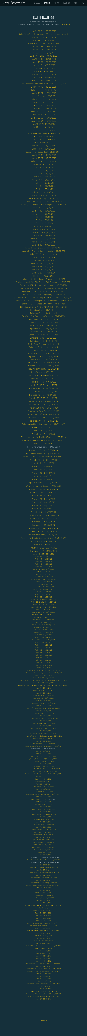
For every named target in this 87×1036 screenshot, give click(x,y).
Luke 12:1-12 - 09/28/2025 (43, 127)
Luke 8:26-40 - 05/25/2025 (43, 183)
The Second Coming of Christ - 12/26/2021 (43, 734)
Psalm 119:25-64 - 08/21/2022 (43, 627)
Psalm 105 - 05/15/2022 (43, 660)
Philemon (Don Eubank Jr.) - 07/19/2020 (43, 991)
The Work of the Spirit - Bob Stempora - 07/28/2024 (43, 316)
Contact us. (43, 1021)
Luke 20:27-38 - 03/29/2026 (43, 46)
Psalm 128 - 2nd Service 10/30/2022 (43, 602)
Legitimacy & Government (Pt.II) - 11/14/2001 (43, 759)
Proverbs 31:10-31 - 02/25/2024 (43, 385)
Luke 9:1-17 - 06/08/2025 (43, 176)
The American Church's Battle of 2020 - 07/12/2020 (43, 994)
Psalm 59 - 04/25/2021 (44, 888)
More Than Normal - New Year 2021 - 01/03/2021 (43, 931)
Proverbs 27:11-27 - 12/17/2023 (43, 417)
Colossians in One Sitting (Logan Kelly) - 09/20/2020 (43, 969)
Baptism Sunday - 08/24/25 (43, 142)
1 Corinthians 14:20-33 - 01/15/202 (43, 723)
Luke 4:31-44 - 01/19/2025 (43, 238)
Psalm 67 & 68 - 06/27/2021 (43, 845)
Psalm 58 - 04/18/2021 (43, 890)
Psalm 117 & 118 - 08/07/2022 (43, 632)
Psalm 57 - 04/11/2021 (43, 893)
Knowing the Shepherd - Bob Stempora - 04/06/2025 (43, 204)
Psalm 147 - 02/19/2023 (43, 559)
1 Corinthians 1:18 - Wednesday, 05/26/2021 (43, 867)
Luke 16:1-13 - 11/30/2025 (43, 99)
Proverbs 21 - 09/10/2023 (43, 463)
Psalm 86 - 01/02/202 (43, 731)
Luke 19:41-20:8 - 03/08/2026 (43, 56)
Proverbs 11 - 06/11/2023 (43, 505)
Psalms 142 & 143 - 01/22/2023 (43, 569)
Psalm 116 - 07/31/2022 (43, 635)
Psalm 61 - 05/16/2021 (43, 875)
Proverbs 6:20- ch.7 (37, 515)
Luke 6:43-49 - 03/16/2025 (43, 214)
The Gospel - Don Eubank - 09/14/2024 (43, 133)
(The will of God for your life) (43, 908)
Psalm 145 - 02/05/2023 (43, 564)
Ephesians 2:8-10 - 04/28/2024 (43, 356)
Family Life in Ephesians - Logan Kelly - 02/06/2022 (43, 708)
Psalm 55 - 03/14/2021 (43, 903)
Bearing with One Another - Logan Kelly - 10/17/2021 (43, 774)
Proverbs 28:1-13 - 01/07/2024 (43, 408)
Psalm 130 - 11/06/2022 (43, 597)
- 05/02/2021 (56, 885)
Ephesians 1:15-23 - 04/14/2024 (43, 362)
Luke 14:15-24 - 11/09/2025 (43, 108)
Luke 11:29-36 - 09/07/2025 (43, 136)
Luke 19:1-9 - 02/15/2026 (43, 65)
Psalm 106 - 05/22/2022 (43, 658)
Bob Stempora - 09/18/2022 (43, 617)
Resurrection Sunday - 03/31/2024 (43, 369)
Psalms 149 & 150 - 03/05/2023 (43, 554)
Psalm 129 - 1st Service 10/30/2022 (43, 599)
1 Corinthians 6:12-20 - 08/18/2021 (43, 814)
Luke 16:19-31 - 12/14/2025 (43, 93)
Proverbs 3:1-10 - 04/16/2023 (43, 531)
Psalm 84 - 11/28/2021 (43, 751)
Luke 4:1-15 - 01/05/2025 (43, 245)
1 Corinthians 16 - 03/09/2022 (43, 691)
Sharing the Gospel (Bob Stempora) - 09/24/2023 (43, 456)
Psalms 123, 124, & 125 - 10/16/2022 (43, 607)
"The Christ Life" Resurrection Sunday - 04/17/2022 (43, 670)
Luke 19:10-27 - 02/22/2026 (43, 62)
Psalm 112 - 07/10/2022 (43, 642)
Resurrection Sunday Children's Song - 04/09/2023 (43, 538)
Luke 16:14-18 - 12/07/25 (43, 96)
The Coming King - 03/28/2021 (43, 898)
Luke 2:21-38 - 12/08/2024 (43, 257)
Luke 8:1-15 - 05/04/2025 (43, 192)
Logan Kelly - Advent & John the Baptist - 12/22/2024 (43, 251)
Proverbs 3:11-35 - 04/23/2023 (43, 528)
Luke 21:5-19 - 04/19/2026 (43, 37)
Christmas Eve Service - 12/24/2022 (43, 579)
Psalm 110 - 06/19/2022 (43, 648)
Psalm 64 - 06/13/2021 (43, 855)
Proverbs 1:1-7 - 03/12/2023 (43, 551)
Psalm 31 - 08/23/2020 (44, 979)
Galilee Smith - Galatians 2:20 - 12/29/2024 (43, 248)
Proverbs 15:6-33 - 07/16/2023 (43, 489)
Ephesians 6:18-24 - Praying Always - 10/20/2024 (43, 279)
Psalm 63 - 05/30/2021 (44, 865)
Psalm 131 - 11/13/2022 (43, 594)
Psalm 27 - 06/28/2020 (44, 999)
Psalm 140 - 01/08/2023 (43, 574)
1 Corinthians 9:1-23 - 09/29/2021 (43, 787)
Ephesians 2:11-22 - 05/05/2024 (43, 353)
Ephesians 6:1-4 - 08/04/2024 (43, 313)
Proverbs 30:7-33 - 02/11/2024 (43, 391)
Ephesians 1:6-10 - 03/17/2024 (43, 375)
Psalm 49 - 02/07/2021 (43, 918)
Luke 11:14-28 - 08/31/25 (43, 139)
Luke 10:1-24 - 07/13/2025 (43, 161)
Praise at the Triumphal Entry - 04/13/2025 (43, 201)
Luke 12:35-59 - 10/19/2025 (43, 118)
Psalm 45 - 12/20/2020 (43, 936)
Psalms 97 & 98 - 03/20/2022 (43, 683)
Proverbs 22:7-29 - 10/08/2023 (43, 450)
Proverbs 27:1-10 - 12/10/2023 (43, 421)
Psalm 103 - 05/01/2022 (43, 665)
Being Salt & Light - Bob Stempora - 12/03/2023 (43, 424)
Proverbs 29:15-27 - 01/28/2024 (43, 398)
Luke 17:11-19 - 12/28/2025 (43, 87)
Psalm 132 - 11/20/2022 (43, 592)
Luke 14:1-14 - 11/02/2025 (43, 111)
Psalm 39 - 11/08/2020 (43, 951)
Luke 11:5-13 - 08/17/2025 (43, 145)
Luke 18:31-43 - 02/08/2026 (43, 68)
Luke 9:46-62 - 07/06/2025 (43, 164)
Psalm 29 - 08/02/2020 (44, 986)
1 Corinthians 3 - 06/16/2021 (43, 852)
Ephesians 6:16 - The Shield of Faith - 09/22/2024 (43, 291)
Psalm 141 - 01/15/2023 (43, 572)
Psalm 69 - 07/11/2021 (43, 837)
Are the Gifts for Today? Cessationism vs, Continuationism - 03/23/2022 (43, 680)
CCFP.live (65, 24)
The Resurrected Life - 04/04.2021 (43, 895)
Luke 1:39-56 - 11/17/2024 (43, 266)
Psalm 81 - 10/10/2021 (43, 779)
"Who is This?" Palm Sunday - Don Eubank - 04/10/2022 (44, 673)
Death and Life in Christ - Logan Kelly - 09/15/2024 (43, 294)
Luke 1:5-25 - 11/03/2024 (43, 273)
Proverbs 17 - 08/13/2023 (43, 476)
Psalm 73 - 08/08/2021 (43, 822)
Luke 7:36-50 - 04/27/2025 (43, 195)
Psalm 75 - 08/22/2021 (44, 812)
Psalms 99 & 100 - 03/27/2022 (43, 678)
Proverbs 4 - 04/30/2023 (43, 525)
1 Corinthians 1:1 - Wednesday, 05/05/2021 (43, 883)
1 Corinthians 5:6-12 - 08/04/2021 (43, 824)
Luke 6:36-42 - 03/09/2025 (43, 217)
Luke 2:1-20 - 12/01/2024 (43, 260)
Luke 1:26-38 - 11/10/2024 (43, 269)
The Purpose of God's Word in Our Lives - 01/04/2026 (43, 84)
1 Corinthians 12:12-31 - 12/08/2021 (43, 744)
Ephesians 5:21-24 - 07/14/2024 (43, 322)
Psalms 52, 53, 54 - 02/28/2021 (43, 910)
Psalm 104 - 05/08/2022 (43, 663)
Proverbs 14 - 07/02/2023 (43, 495)
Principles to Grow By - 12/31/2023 (43, 411)
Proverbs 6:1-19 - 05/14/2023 (43, 518)
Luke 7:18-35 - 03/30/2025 (43, 207)
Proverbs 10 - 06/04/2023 (43, 508)
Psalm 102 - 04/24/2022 (43, 668)
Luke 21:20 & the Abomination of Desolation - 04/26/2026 (43, 34)
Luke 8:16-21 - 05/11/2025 (43, 189)
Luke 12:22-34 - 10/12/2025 (43, 121)
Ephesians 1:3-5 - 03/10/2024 (43, 378)
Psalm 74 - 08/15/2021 (43, 817)
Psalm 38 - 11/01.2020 (43, 953)
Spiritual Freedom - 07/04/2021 (43, 840)
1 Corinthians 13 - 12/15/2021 (43, 739)
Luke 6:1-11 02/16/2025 (43, 226)
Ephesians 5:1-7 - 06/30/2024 (43, 328)
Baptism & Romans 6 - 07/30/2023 (43, 482)
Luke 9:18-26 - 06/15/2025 (43, 173)
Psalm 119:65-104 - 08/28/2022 (43, 625)
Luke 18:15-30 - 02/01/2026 (43, 71)
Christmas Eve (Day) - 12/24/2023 (43, 414)
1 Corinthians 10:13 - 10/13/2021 (43, 776)
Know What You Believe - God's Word (38, 885)
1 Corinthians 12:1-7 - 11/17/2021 (43, 756)
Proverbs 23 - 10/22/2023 (43, 443)
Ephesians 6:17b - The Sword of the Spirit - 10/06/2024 (43, 285)
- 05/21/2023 (52, 515)
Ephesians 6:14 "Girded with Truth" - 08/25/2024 (43, 304)
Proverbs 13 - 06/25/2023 (43, 499)
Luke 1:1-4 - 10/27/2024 (43, 276)
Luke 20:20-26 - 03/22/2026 (43, 49)
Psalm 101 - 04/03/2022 (43, 675)
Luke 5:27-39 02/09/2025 (43, 229)
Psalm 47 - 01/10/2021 (43, 928)
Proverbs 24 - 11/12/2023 (43, 434)
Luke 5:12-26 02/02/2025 (43, 232)
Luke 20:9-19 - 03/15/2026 (43, 53)
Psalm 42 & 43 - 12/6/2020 (43, 941)
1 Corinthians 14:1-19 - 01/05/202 (43, 728)
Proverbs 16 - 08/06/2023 (43, 479)
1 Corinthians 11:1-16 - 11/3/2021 (43, 766)
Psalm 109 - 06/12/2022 (43, 650)
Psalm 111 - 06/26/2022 (43, 645)
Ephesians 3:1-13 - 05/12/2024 (43, 350)
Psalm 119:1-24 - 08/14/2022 (43, 630)
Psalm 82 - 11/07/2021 (43, 764)
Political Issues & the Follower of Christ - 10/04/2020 (43, 963)
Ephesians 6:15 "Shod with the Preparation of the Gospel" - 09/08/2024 (43, 297)
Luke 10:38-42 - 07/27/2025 (43, 155)
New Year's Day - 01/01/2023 (44, 577)
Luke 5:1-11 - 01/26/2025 (43, 235)
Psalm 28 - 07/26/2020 (44, 989)
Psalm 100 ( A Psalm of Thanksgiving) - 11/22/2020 (43, 946)
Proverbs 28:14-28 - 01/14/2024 (43, 404)
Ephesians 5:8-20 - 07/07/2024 (43, 325)
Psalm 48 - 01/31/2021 (43, 921)
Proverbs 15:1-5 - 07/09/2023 (43, 492)
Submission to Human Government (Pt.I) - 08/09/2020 (43, 984)
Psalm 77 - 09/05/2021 (43, 802)
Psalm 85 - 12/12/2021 (44, 741)
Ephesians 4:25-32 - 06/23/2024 (43, 331)
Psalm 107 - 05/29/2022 (43, 655)
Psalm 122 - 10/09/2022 (43, 610)
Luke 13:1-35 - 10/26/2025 (43, 114)
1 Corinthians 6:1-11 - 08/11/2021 (43, 819)
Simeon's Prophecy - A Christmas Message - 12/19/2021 (44, 736)
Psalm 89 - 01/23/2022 (43, 716)
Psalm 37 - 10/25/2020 (43, 956)
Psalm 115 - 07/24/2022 (43, 637)
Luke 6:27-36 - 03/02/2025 (43, 220)
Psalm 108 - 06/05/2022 (43, 653)
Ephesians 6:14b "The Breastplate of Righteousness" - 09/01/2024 (43, 300)
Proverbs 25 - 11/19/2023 (43, 430)
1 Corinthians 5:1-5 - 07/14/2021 (43, 835)
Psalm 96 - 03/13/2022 (43, 688)
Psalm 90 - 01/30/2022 (43, 711)
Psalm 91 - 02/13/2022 (44, 706)
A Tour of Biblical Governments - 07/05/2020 (43, 996)
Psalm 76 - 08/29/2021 (44, 807)
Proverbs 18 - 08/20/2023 (43, 473)
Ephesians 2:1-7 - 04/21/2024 (43, 359)
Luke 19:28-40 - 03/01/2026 (43, 59)
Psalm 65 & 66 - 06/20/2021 (43, 850)
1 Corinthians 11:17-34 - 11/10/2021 (43, 761)
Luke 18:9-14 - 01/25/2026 (43, 74)
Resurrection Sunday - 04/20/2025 (43, 198)
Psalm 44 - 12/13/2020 (43, 938)
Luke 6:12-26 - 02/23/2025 (44, 223)
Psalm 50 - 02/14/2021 (43, 915)
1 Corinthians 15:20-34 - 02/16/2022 (43, 703)
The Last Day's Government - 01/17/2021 (43, 926)
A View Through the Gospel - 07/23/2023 (43, 486)
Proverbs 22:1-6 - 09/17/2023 (43, 460)
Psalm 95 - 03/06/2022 (43, 693)
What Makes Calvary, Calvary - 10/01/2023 (43, 453)
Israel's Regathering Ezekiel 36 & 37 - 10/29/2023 (43, 440)
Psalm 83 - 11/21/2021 (43, 754)
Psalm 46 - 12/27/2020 (43, 933)
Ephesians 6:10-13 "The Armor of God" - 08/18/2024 (43, 307)
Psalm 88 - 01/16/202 (43, 721)
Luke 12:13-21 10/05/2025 (43, 124)
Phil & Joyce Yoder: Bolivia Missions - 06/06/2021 (43, 860)
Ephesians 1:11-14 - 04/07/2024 (43, 365)
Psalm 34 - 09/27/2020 (43, 966)
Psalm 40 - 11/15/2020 (43, 948)
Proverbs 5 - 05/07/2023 (43, 521)
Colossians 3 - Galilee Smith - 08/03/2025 (44, 152)
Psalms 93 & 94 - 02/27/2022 (43, 698)
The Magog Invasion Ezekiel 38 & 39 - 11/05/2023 (43, 437)
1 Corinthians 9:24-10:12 (43, 782)
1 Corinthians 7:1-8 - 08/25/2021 (43, 809)
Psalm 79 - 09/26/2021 (44, 789)
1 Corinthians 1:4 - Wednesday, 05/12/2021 (43, 878)
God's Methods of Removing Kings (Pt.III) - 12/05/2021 (43, 746)
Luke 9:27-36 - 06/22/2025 (44, 170)
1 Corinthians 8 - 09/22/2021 (43, 792)
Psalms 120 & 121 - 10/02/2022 (43, 612)
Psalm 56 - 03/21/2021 (44, 900)
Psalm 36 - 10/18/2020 (43, 958)
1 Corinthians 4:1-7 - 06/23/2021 (43, 847)
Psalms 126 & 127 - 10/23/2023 (43, 605)
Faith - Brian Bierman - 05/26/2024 (43, 344)
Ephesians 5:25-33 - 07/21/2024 (43, 319)
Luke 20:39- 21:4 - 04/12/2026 (43, 40)
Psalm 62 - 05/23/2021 (43, 870)
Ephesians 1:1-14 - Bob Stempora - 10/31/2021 (43, 769)
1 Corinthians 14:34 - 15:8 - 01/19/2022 (43, 718)
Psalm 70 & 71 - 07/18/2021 (43, 832)
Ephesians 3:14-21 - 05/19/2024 (43, 347)
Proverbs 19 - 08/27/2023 (43, 469)
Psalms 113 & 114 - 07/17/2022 (43, 640)
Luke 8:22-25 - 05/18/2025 (44, 186)
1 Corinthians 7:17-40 (38, 799)
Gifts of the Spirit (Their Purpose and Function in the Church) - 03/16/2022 (43, 685)
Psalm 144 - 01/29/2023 (43, 567)
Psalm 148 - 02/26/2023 (43, 556)
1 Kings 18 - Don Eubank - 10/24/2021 (43, 771)
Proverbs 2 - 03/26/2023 (43, 544)
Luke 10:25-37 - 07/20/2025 (43, 158)
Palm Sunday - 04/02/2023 (43, 541)
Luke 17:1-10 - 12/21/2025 (43, 90)
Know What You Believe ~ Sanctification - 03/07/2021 (43, 905)
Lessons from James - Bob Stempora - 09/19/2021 (43, 794)
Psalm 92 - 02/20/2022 (43, 701)
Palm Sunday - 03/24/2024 (43, 372)
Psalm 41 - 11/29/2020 (43, 943)
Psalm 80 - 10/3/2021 (43, 784)
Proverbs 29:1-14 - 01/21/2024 (43, 401)
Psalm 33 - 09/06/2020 (44, 974)
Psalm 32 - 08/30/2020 (44, 976)
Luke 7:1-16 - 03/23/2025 (43, 211)
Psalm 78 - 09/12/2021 (43, 797)
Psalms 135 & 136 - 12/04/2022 (43, 587)
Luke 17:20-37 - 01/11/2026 (43, 80)
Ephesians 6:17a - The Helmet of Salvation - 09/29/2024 (43, 288)
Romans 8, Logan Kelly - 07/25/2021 (43, 830)
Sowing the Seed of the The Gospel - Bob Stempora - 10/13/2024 (43, 282)
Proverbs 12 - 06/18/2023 (43, 502)
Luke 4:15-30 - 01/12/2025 (43, 242)
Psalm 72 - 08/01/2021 (43, 827)
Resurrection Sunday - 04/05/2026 (43, 43)
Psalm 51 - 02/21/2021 (43, 913)
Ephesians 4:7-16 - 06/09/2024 (43, 338)
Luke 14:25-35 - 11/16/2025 (43, 105)
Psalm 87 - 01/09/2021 (43, 726)
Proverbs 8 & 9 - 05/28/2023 (43, 512)
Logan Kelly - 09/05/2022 (43, 622)
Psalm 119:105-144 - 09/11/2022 (43, 620)
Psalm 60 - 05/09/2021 (43, 880)
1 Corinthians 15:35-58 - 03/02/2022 (43, 696)
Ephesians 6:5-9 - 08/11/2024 (43, 310)
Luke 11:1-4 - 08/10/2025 (43, 149)
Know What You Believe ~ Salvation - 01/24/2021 (43, 923)
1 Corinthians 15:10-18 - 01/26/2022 (43, 713)
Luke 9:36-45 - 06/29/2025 (44, 167)
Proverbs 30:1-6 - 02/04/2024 (43, 395)
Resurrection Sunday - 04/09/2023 (43, 534)
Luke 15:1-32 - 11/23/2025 (43, 102)
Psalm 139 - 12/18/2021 (43, 582)
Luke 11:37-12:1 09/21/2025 (43, 130)
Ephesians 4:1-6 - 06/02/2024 (43, 341)
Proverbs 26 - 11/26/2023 (43, 427)
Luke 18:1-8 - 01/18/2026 (43, 77)
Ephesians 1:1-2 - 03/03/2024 (43, 381)
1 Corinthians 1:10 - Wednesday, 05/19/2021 (43, 873)
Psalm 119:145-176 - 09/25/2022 (43, 615)
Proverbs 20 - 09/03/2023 (43, 466)
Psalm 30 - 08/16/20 (43, 981)
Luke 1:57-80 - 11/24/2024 (43, 263)
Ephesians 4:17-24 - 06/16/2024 (43, 335)
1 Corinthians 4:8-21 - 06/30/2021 (43, 842)
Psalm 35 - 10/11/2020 (43, 961)
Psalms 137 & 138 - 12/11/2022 (43, 584)
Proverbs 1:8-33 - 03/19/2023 (43, 547)
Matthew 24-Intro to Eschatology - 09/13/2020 (43, 971)
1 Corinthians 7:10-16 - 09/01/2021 (43, 804)
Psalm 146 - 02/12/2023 (43, 562)
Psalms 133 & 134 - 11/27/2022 (43, 589)
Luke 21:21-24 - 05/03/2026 (43, 31)
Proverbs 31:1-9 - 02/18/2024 (43, 388)
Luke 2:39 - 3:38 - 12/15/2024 (43, 254)
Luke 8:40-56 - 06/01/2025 (43, 180)
